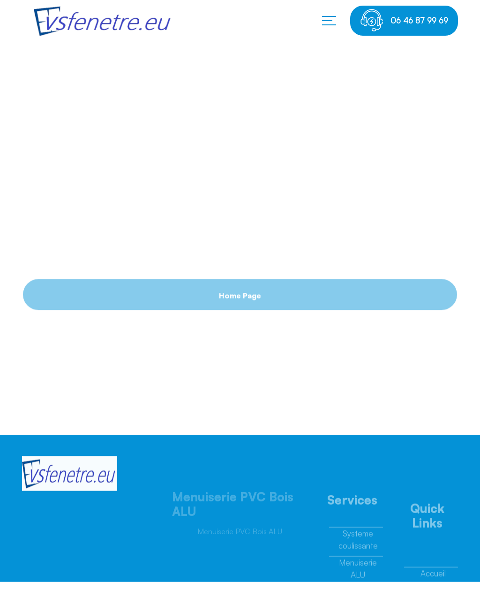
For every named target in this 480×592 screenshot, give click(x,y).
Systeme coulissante (358, 542)
